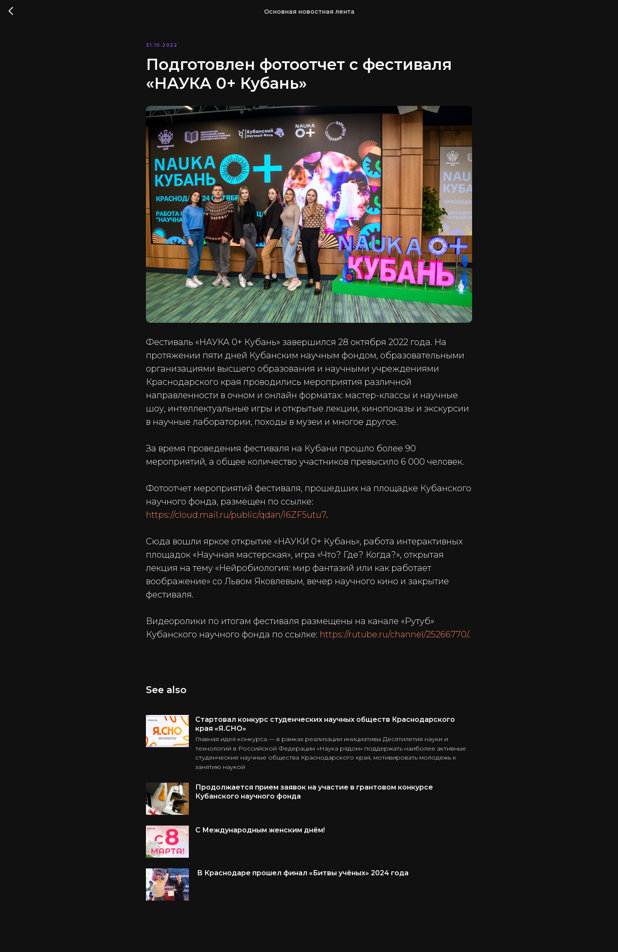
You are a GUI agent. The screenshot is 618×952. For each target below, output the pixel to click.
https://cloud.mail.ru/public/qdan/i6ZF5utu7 (236, 515)
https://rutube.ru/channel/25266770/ (394, 634)
